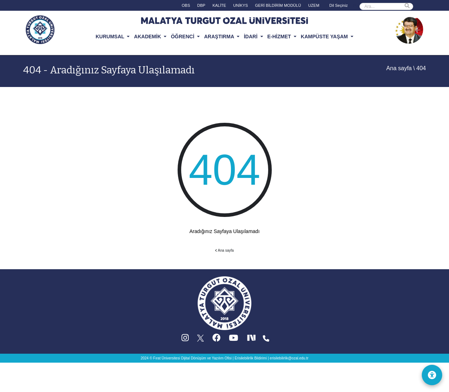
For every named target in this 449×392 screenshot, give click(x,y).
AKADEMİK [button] (148, 36)
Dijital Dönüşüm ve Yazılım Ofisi (206, 358)
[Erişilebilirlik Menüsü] (431, 374)
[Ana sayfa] (224, 303)
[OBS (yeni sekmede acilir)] (186, 7)
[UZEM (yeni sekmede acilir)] (313, 7)
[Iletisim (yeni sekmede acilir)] (266, 340)
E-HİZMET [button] (280, 36)
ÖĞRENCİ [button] (183, 36)
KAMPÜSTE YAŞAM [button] (325, 36)
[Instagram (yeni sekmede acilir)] (185, 340)
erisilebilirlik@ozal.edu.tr (289, 358)
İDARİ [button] (251, 36)
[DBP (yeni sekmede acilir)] (201, 7)
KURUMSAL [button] (111, 36)
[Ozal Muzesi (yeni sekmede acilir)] (409, 29)
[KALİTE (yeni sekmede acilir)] (219, 7)
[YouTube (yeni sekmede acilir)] (233, 340)
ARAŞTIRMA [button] (219, 36)
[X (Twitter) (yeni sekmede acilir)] (201, 340)
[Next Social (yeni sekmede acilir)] (252, 340)
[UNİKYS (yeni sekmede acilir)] (240, 7)
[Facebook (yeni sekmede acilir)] (216, 340)
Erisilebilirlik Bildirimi (251, 358)
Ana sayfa (399, 68)
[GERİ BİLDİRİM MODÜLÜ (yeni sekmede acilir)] (278, 7)
